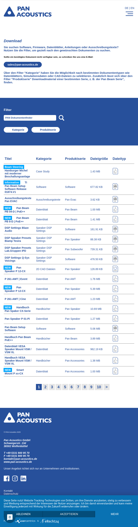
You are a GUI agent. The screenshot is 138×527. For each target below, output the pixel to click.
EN (132, 8)
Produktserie (48, 129)
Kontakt (8, 490)
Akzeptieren (69, 514)
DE (126, 8)
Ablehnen (23, 514)
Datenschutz (11, 493)
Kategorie (18, 129)
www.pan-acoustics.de (18, 461)
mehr (115, 514)
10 (99, 387)
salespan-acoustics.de (22, 64)
